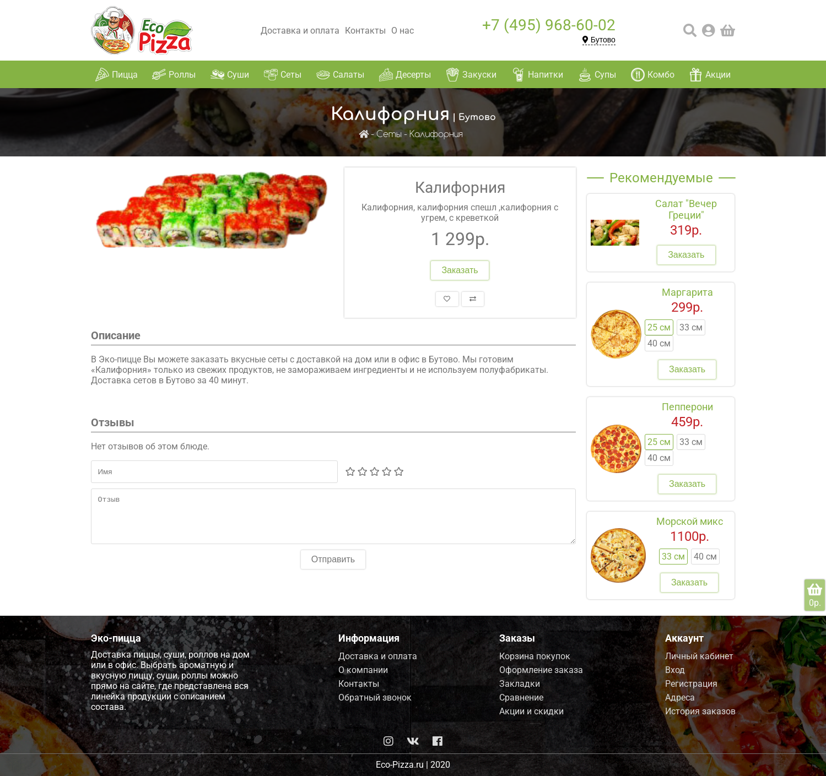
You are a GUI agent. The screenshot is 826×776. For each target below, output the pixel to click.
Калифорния (436, 134)
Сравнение (521, 697)
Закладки (519, 684)
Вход (675, 670)
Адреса (680, 697)
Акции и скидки (531, 711)
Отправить (333, 567)
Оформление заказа (541, 670)
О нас (402, 30)
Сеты (389, 134)
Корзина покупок (534, 656)
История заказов (700, 711)
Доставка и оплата (300, 30)
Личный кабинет (699, 656)
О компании (363, 670)
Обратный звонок (375, 697)
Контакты (365, 30)
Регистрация (691, 684)
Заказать (459, 270)
